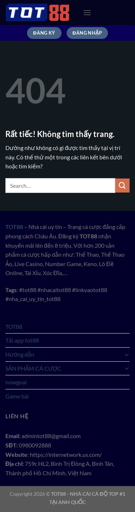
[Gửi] (122, 185)
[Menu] (87, 12)
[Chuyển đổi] (127, 354)
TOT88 (13, 326)
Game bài (17, 396)
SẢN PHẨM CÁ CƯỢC (33, 368)
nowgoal (16, 382)
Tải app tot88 (22, 340)
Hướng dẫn (19, 354)
